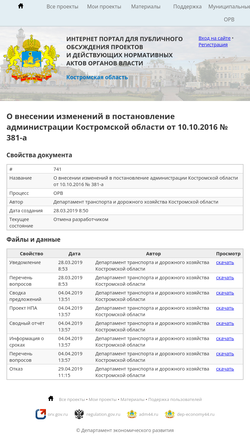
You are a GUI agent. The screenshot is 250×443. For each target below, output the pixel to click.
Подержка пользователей (175, 399)
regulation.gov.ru (103, 414)
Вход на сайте (215, 38)
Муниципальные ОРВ (229, 13)
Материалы (145, 6)
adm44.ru (148, 414)
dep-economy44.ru (195, 414)
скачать (225, 262)
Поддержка (187, 6)
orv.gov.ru (58, 414)
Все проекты (62, 6)
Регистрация (213, 44)
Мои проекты (104, 6)
